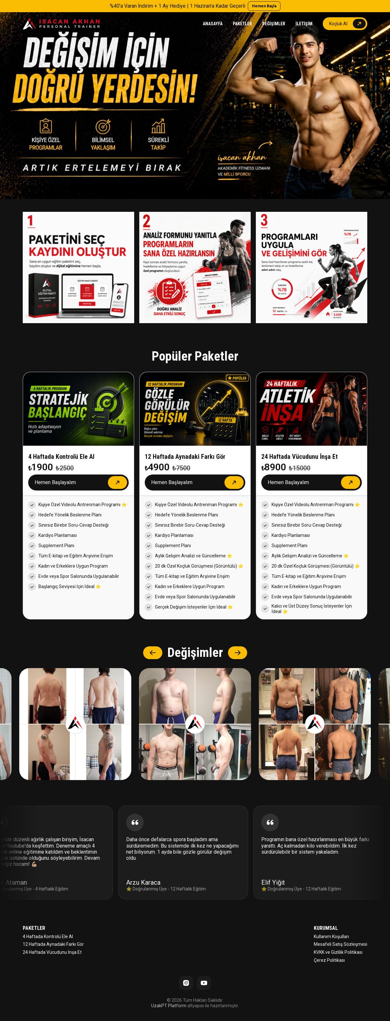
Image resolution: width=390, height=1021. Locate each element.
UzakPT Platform (168, 1005)
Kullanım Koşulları (331, 936)
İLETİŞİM (304, 23)
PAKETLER (242, 23)
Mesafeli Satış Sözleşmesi (340, 944)
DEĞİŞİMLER (273, 23)
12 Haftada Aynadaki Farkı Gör (53, 944)
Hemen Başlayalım (55, 482)
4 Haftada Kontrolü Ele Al (48, 936)
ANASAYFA (213, 23)
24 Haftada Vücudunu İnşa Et (52, 952)
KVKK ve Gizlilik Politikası (338, 952)
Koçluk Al (338, 23)
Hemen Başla (264, 6)
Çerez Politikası (329, 960)
